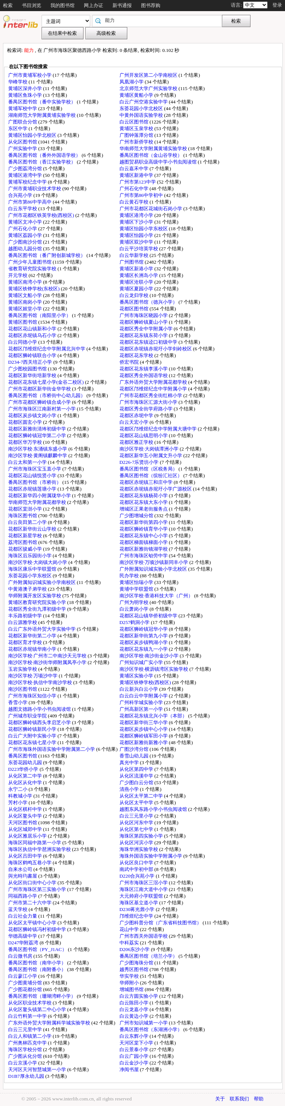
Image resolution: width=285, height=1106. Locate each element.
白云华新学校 (134, 255)
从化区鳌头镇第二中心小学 (37, 1009)
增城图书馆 (132, 989)
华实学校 (129, 976)
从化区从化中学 (25, 782)
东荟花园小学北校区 (141, 108)
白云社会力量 (23, 916)
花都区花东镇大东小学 (144, 502)
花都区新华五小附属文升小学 (151, 455)
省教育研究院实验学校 (33, 268)
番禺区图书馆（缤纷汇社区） (151, 475)
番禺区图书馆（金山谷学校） (151, 155)
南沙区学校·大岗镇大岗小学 (38, 562)
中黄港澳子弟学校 (28, 589)
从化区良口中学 (136, 862)
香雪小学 (18, 702)
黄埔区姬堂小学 (25, 308)
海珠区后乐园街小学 (30, 555)
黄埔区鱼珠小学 (25, 95)
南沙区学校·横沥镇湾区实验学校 (154, 669)
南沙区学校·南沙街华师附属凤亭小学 (48, 662)
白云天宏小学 (134, 422)
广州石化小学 (23, 228)
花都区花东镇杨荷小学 (144, 495)
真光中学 (129, 762)
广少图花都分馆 (25, 989)
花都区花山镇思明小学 (144, 435)
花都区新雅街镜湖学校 (144, 549)
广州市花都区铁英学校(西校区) (41, 215)
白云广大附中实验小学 (33, 736)
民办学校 (129, 575)
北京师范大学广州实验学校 (148, 88)
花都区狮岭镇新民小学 (33, 729)
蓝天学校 (18, 909)
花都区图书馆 (134, 308)
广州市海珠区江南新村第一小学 (42, 409)
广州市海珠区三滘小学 (144, 882)
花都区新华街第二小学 (33, 635)
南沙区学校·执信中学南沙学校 (40, 682)
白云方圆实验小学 (139, 996)
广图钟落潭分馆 (136, 135)
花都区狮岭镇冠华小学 (144, 629)
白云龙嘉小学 (134, 1009)
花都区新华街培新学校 (33, 375)
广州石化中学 (134, 188)
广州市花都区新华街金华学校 (40, 389)
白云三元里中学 (25, 1029)
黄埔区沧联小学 (136, 282)
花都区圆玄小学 (25, 422)
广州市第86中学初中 (141, 195)
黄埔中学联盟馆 (136, 589)
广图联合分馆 (23, 122)
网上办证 (93, 5)
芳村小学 (18, 802)
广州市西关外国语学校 (144, 936)
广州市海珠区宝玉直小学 (35, 469)
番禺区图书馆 (23, 756)
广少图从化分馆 (25, 1056)
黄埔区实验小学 (136, 676)
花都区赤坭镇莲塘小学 (33, 489)
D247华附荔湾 (24, 942)
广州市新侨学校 (136, 142)
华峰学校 (18, 82)
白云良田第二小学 (28, 522)
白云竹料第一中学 (28, 1016)
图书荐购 (150, 5)
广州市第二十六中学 (30, 902)
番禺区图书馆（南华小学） (37, 962)
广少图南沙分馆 (25, 242)
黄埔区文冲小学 (25, 222)
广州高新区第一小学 (141, 709)
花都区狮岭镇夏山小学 (144, 322)
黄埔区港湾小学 (136, 215)
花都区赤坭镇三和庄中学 (146, 482)
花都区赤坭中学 (136, 415)
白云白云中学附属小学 (144, 696)
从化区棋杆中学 (25, 809)
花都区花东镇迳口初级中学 (148, 342)
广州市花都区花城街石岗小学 (151, 208)
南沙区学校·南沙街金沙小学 (149, 655)
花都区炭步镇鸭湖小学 (144, 642)
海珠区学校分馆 (25, 1049)
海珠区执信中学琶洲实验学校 (40, 849)
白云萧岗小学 (134, 609)
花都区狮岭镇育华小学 (144, 529)
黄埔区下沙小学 (136, 222)
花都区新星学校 (25, 535)
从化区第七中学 (136, 829)
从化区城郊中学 (25, 829)
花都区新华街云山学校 (33, 529)
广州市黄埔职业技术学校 (35, 188)
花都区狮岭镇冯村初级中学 (37, 929)
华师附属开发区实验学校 (35, 595)
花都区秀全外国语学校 (144, 375)
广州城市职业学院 (28, 716)
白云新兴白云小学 (139, 689)
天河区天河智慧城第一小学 (37, 1069)
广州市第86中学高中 (30, 202)
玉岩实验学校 (23, 669)
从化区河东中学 (136, 822)
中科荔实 (129, 942)
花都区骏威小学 (25, 549)
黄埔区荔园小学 (25, 235)
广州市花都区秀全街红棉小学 (151, 395)
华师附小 (129, 983)
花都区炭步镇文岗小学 (33, 415)
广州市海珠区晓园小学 (144, 315)
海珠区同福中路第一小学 (35, 842)
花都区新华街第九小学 (144, 635)
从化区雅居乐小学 (28, 836)
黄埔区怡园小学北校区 (33, 135)
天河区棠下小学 (136, 1043)
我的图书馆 (62, 5)
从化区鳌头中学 (25, 816)
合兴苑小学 (20, 195)
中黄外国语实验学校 (141, 115)
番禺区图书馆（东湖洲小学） (151, 1029)
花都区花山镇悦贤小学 (33, 475)
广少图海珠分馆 (136, 962)
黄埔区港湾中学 (25, 175)
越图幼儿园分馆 (25, 248)
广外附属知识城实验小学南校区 (42, 582)
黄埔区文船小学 (25, 295)
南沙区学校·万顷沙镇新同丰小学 (154, 562)
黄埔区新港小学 (136, 268)
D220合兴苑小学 (137, 876)
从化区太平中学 (136, 802)
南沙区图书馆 (23, 689)
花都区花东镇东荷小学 (144, 335)
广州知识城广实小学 (141, 662)
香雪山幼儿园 (134, 756)
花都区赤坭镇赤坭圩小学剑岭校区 (156, 348)
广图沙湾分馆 (134, 749)
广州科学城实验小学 (141, 702)
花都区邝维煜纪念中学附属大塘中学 (158, 429)
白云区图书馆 (134, 122)
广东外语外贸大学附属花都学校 (153, 382)
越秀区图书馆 (134, 969)
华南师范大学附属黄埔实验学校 (153, 148)
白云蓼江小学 (23, 976)
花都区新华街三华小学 (144, 722)
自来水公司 (20, 869)
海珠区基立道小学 (139, 902)
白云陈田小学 (134, 1003)
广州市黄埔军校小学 (30, 75)
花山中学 (129, 929)
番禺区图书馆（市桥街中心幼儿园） (47, 395)
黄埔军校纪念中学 (28, 182)
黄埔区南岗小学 (25, 302)
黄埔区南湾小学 (25, 282)
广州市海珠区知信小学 (33, 696)
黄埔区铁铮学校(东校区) (34, 288)
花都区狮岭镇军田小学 (144, 736)
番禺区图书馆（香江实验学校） (42, 162)
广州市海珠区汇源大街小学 (148, 402)
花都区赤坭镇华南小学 (33, 649)
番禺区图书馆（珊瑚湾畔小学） (42, 996)
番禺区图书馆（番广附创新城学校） (47, 255)
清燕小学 (129, 789)
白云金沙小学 (134, 1063)
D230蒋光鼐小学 (137, 909)
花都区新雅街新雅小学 (144, 742)
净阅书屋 (129, 1069)
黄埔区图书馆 (23, 322)
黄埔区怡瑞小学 (136, 582)
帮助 (258, 1099)
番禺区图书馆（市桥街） (35, 482)
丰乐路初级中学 (25, 615)
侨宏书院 (129, 362)
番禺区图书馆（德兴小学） (148, 302)
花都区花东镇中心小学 (144, 535)
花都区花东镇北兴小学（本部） (153, 716)
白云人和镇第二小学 (30, 1036)
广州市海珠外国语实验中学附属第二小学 (52, 749)
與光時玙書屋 (23, 876)
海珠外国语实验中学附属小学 (151, 856)
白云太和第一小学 (28, 462)
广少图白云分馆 (136, 782)
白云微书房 (20, 956)
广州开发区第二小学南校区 (148, 75)
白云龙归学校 (134, 295)
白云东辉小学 (134, 1036)
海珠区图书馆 (23, 515)
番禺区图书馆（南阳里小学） (40, 315)
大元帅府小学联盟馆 (141, 896)
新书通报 (122, 5)
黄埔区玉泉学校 (136, 128)
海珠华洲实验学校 (139, 849)
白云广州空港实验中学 (144, 102)
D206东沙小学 (135, 949)
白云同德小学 (23, 342)
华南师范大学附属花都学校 (37, 502)
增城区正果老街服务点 (144, 509)
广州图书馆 (132, 262)
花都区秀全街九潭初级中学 (37, 609)
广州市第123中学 (138, 182)
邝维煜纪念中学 (136, 916)
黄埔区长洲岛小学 (139, 275)
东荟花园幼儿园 (25, 762)
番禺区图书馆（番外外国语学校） (45, 155)
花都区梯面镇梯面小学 (144, 542)
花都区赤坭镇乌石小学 (33, 335)
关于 (220, 1099)
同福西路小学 (23, 896)
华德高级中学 (23, 936)
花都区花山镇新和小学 (33, 328)
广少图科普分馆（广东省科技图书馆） (161, 922)
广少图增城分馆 (136, 515)
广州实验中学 (23, 148)
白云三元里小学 (136, 816)
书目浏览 (31, 5)
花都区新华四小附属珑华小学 (40, 495)
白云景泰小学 (134, 1049)
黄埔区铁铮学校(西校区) (145, 682)
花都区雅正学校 (136, 442)
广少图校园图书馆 (28, 369)
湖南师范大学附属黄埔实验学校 (42, 115)
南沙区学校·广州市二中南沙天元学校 (48, 655)
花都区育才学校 (25, 642)
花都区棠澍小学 (25, 509)
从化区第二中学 (25, 776)
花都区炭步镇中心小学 (144, 729)
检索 (8, 5)
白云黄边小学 (134, 1016)
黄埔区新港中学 (136, 175)
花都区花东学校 (136, 355)
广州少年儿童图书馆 (30, 262)
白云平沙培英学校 (139, 248)
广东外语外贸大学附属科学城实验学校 (49, 1023)
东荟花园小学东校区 (30, 575)
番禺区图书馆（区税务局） (148, 469)
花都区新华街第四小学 (144, 522)
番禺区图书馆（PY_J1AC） (38, 949)
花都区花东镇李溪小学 (144, 369)
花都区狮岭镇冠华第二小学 (37, 435)
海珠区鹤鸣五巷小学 (30, 862)
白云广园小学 (134, 1056)
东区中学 (18, 128)
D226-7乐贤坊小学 (139, 462)
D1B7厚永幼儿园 (26, 1076)
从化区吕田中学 (25, 856)
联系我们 (239, 1099)
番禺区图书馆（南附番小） (37, 969)
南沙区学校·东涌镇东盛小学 (38, 449)
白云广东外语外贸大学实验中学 (42, 629)
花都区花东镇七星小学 (33, 742)
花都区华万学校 (25, 442)
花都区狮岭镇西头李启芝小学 (40, 722)
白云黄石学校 (134, 202)
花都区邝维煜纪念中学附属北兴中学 (47, 348)
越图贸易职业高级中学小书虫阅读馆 (158, 162)
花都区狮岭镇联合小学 (33, 355)
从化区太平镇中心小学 (33, 922)
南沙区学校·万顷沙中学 (33, 676)
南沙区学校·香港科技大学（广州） (156, 595)
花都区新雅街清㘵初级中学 (37, 429)
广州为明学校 (134, 602)
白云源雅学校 (23, 622)
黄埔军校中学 (23, 108)
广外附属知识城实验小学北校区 (153, 569)
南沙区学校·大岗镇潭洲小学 (149, 449)
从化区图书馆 (23, 142)
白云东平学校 (23, 208)
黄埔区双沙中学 (136, 242)
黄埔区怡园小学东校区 (144, 228)
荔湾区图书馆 (23, 542)
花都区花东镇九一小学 (144, 649)
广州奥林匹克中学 (28, 1043)
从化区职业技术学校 (30, 1003)
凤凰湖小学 (132, 82)
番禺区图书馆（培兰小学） (148, 956)
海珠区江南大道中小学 (144, 889)
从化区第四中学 (136, 769)
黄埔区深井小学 (25, 88)
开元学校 (18, 275)
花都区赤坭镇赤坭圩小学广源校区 (156, 489)
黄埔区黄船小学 (136, 95)
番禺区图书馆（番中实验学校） (42, 102)
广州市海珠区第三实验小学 (37, 889)
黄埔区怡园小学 (136, 235)
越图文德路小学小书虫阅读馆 (40, 709)
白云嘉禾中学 (134, 168)
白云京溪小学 (23, 1063)
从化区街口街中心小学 (33, 882)
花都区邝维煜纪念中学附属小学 (153, 389)
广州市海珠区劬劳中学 (144, 555)
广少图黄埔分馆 (25, 983)
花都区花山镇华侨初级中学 (148, 615)
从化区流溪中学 (136, 776)
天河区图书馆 (23, 822)
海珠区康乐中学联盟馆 (33, 569)
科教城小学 (20, 796)
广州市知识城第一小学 (144, 1023)
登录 (277, 5)
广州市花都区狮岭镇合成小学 (40, 402)
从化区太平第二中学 (141, 796)
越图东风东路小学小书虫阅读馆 (153, 809)
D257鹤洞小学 (135, 622)
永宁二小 (18, 789)
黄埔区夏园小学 (136, 288)
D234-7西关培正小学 (30, 362)
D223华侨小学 (24, 769)
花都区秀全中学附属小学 (146, 328)
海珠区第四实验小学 (141, 836)
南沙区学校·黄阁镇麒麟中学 (38, 455)
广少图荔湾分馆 (25, 168)
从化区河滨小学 (136, 842)
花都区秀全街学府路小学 (146, 409)
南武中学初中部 (136, 869)
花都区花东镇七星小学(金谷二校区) (46, 382)
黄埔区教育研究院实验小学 (37, 602)
